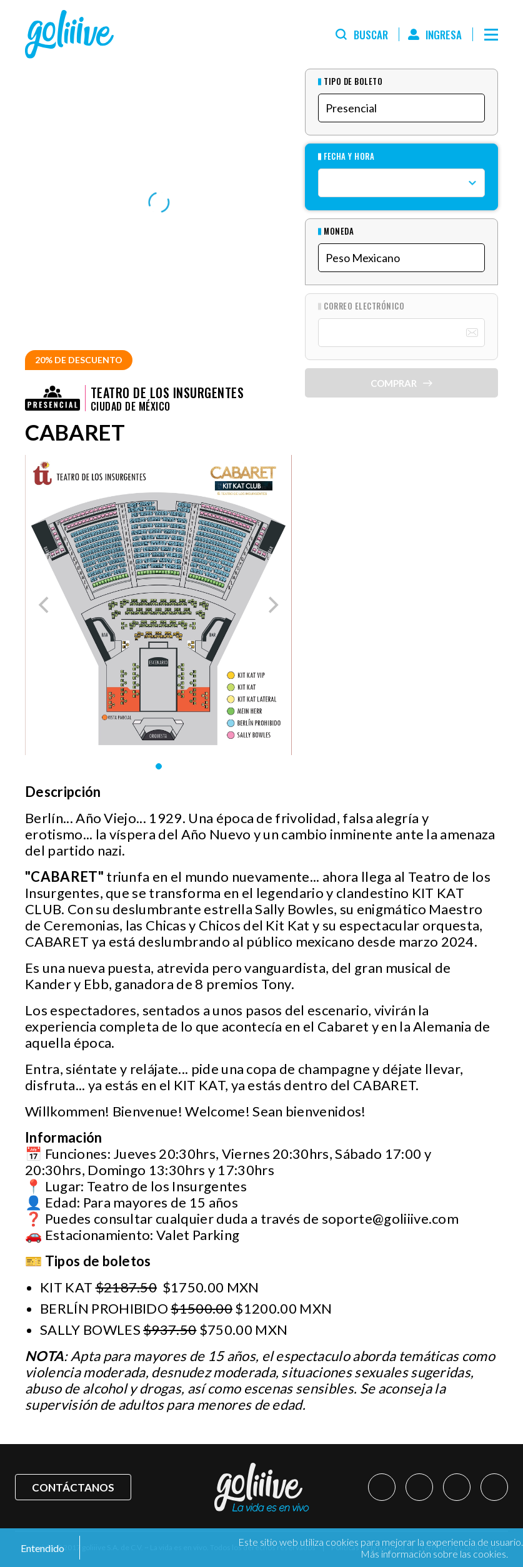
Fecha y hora (349, 156)
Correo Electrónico (364, 306)
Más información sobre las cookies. (434, 1554)
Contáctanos (73, 1487)
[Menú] (491, 34)
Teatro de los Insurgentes (167, 392)
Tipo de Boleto (353, 81)
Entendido (41, 1548)
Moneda (339, 231)
